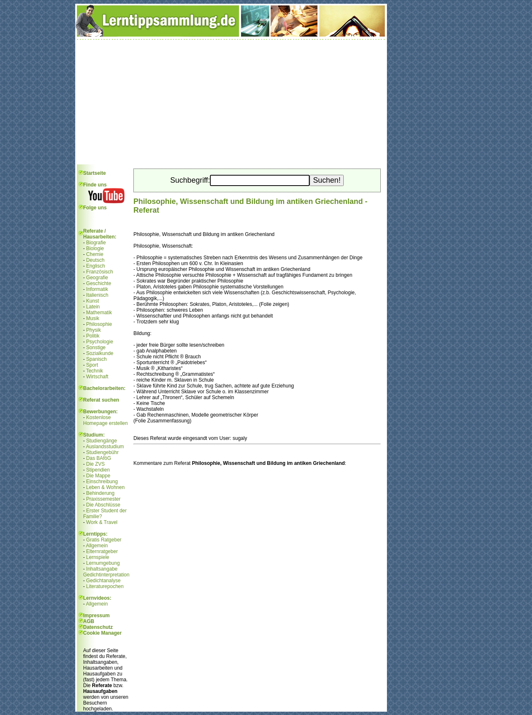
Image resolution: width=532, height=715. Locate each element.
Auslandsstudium (105, 446)
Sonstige (96, 347)
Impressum (96, 615)
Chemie (94, 254)
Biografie (96, 243)
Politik (92, 336)
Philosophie (99, 324)
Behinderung (100, 493)
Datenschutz (98, 627)
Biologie (95, 248)
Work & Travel (101, 522)
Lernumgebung (103, 563)
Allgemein (97, 546)
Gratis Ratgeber (103, 540)
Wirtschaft (97, 377)
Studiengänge (101, 441)
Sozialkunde (99, 353)
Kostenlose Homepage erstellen (105, 420)
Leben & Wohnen (105, 487)
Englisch (95, 266)
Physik (93, 330)
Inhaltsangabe (101, 569)
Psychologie (99, 342)
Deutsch (95, 260)
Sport (92, 365)
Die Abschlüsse (103, 505)
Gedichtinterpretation (106, 575)
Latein (93, 307)
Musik (92, 318)
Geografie (97, 278)
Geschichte (98, 283)
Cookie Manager (102, 633)
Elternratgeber (102, 551)
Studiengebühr (102, 452)
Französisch (99, 272)
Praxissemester (103, 499)
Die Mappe (98, 476)
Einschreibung (102, 481)
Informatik (97, 289)
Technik (94, 371)
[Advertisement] (231, 102)
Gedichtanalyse (103, 580)
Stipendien (98, 470)
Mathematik (99, 312)
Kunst (92, 301)
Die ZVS (95, 464)
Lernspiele (97, 557)
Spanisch (96, 359)
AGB (88, 621)
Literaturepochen (104, 586)
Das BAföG (98, 458)
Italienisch (97, 295)
